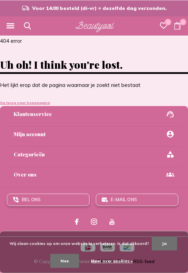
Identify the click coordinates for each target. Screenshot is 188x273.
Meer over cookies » (112, 260)
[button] (10, 26)
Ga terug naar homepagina (25, 103)
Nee (65, 260)
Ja (164, 243)
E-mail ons (124, 199)
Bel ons (31, 199)
